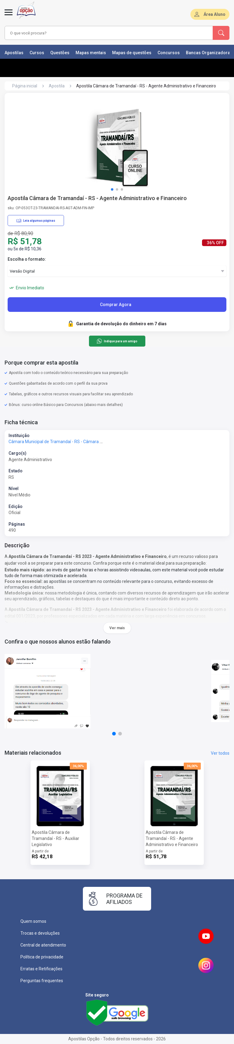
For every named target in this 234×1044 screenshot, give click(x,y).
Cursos (37, 52)
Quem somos (33, 921)
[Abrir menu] (8, 16)
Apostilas (14, 52)
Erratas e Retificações (41, 968)
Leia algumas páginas (35, 220)
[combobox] (100, 33)
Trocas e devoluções (40, 933)
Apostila (57, 85)
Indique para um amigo (117, 341)
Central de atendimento (43, 945)
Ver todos (220, 753)
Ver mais (117, 628)
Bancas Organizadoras (209, 52)
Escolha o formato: (27, 259)
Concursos (169, 52)
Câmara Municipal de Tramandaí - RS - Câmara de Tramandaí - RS (72, 441)
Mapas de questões (131, 52)
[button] (112, 189)
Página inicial (24, 85)
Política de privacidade (41, 956)
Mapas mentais (91, 52)
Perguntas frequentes (41, 980)
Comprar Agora (115, 304)
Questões (59, 52)
